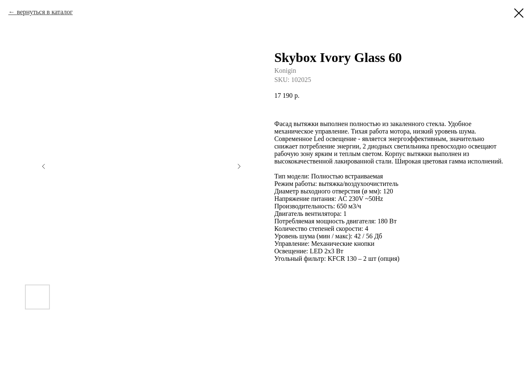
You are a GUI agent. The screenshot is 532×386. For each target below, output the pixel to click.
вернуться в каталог (45, 11)
